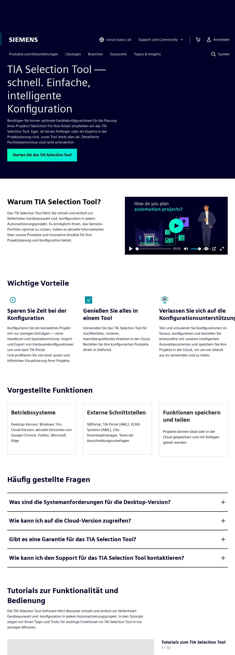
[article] (41, 429)
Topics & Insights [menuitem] (145, 24)
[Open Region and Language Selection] (113, 10)
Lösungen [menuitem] (71, 24)
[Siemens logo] (21, 10)
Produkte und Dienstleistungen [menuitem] (31, 24)
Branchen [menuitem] (93, 24)
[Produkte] (26, 52)
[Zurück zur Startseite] (10, 52)
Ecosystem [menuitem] (116, 24)
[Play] (130, 248)
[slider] (154, 249)
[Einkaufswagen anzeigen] (196, 10)
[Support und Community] (159, 10)
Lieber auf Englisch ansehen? (120, 39)
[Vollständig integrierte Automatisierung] (68, 52)
